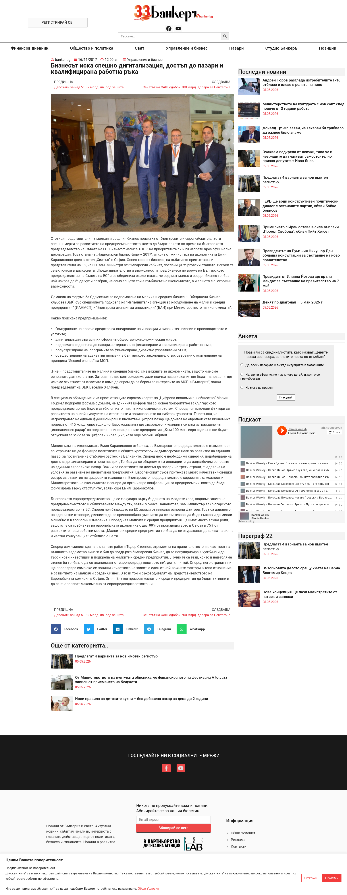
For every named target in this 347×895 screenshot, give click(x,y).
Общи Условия (148, 888)
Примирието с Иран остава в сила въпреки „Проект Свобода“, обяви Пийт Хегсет (300, 229)
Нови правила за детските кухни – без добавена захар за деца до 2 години (141, 698)
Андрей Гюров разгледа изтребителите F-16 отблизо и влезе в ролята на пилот (301, 82)
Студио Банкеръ (281, 48)
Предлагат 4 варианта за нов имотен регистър (116, 656)
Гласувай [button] (286, 397)
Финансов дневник (29, 48)
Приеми (332, 878)
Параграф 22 (255, 536)
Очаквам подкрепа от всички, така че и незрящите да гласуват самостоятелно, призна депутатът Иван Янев (297, 156)
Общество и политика (91, 48)
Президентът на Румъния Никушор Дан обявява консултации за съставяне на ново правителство (301, 255)
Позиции (327, 48)
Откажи (310, 878)
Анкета (247, 336)
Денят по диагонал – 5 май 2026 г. (293, 302)
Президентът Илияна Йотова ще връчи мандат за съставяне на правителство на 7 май (300, 281)
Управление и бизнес (187, 48)
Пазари (236, 48)
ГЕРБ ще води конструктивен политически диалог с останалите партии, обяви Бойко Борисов (300, 206)
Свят (139, 48)
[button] (66, 629)
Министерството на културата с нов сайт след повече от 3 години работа (303, 106)
